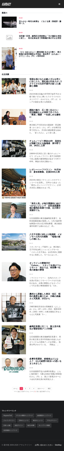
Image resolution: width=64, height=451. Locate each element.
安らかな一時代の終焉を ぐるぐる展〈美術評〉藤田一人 (40, 22)
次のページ (41, 388)
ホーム (15, 388)
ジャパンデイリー (8, 420)
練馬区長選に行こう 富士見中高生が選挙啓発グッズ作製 (44, 327)
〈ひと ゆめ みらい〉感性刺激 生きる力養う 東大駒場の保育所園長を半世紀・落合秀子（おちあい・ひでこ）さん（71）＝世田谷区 (40, 54)
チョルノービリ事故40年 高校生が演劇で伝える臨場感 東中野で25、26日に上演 (45, 143)
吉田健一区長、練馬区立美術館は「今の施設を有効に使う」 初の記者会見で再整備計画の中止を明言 (40, 37)
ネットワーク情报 (44, 425)
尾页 (49, 388)
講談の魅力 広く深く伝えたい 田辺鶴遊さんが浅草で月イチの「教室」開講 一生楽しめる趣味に (44, 113)
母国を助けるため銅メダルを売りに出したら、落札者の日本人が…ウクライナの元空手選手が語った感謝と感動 (45, 82)
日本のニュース (23, 420)
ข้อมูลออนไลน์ (7, 415)
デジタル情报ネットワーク (24, 415)
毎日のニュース (38, 420)
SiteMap (58, 445)
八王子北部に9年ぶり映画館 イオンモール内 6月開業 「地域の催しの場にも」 (45, 236)
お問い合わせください (44, 445)
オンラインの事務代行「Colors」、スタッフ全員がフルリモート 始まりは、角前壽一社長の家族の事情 (45, 266)
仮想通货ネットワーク (44, 415)
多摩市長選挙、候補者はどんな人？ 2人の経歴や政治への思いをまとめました (45, 361)
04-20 (21, 18)
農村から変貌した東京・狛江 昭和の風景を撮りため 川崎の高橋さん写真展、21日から (44, 296)
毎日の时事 (30, 425)
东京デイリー (19, 425)
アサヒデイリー (52, 420)
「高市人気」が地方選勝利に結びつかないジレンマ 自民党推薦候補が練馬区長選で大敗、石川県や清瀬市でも (44, 207)
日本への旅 (6, 425)
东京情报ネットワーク (10, 430)
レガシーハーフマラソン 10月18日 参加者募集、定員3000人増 (45, 170)
